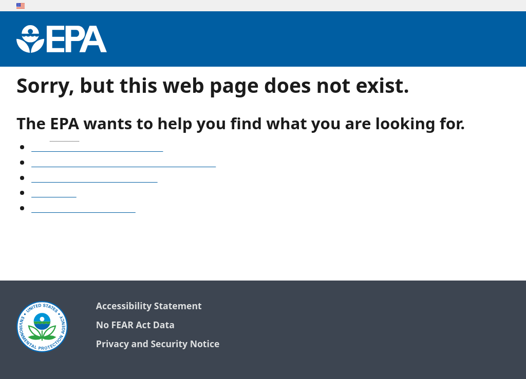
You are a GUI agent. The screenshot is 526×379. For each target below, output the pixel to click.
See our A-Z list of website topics (97, 148)
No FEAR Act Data (135, 325)
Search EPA (54, 194)
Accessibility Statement (149, 306)
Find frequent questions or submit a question (123, 163)
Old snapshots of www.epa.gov (94, 179)
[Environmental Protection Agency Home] (61, 39)
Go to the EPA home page (83, 209)
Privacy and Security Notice (157, 344)
